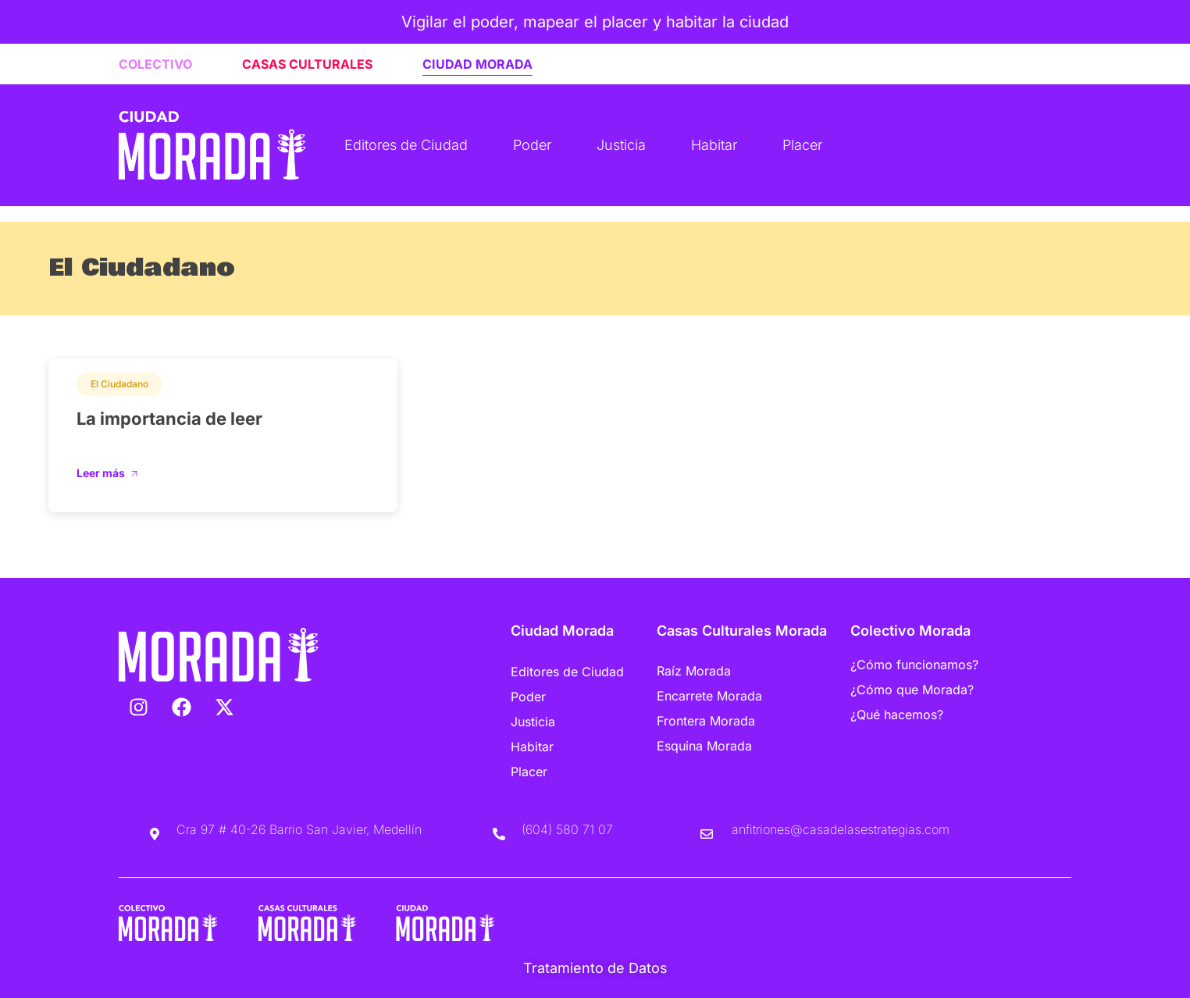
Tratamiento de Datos (595, 968)
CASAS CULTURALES (307, 64)
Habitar (714, 145)
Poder (532, 145)
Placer (802, 145)
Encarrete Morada (709, 696)
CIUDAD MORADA (477, 64)
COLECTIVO (155, 64)
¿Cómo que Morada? (912, 689)
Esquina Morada (704, 746)
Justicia (621, 145)
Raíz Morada (694, 671)
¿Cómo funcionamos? (914, 664)
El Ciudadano (119, 384)
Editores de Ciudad (406, 145)
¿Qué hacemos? (896, 714)
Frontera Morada (706, 721)
